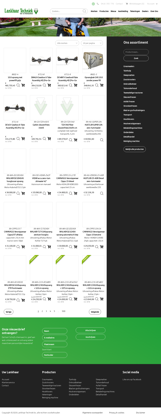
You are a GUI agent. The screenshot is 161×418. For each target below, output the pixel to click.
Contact (119, 4)
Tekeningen (135, 11)
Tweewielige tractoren (133, 92)
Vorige (8, 312)
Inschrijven (90, 337)
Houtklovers (129, 119)
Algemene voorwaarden (92, 412)
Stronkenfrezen (130, 106)
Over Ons (154, 11)
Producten (104, 11)
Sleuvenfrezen (130, 97)
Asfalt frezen (129, 101)
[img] (23, 85)
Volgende (95, 312)
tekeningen (47, 394)
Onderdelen (129, 132)
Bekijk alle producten (135, 149)
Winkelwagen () (135, 4)
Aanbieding (123, 11)
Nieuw (113, 11)
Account (152, 4)
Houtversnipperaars (132, 123)
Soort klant (47, 349)
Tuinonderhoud (130, 88)
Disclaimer (140, 412)
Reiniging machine (131, 141)
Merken (94, 11)
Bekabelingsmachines (133, 128)
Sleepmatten (129, 75)
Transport (128, 114)
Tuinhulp (127, 70)
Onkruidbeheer (130, 84)
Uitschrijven (90, 330)
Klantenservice (8, 382)
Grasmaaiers (129, 66)
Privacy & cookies (116, 412)
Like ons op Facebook (132, 379)
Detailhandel (129, 136)
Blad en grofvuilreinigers (134, 110)
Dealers (145, 11)
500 (63, 311)
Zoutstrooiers (129, 79)
